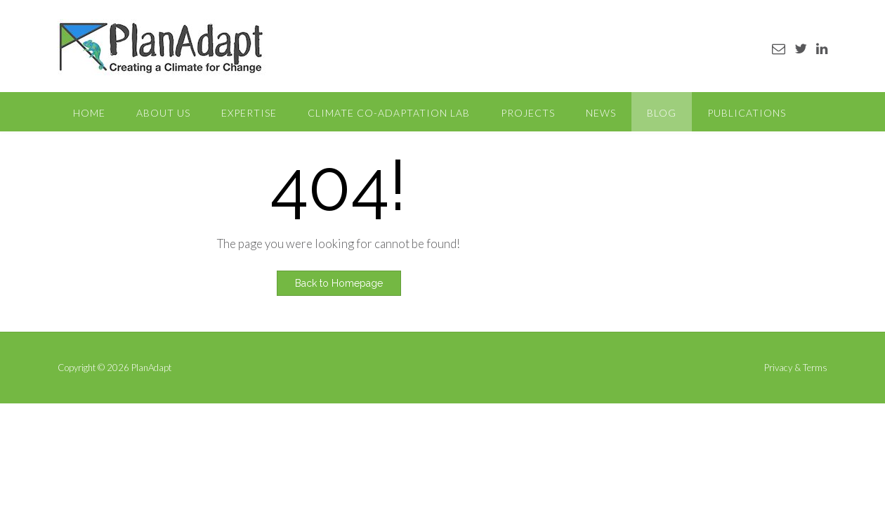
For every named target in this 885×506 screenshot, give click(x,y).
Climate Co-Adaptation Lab (389, 113)
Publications (746, 113)
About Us (163, 113)
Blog (661, 113)
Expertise (249, 113)
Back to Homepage (339, 283)
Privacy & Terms (795, 367)
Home (89, 113)
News (601, 113)
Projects (528, 113)
